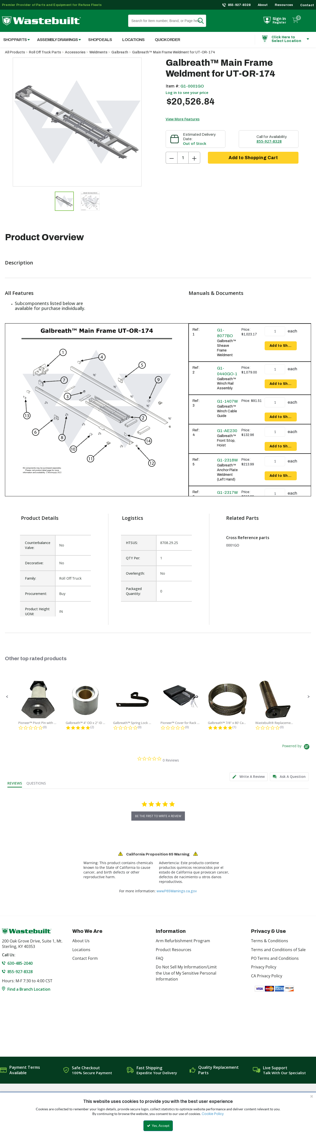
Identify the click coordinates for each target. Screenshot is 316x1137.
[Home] (41, 20)
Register (279, 22)
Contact (307, 5)
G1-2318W (227, 460)
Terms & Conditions (269, 940)
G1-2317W (227, 492)
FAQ (159, 958)
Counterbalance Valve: (37, 545)
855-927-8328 (239, 5)
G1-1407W (227, 401)
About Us (81, 940)
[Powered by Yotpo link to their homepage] (296, 747)
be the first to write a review (158, 816)
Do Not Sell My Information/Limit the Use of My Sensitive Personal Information (186, 973)
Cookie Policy (213, 1114)
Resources (284, 5)
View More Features (182, 119)
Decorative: (34, 563)
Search (203, 21)
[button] (7, 697)
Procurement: (36, 593)
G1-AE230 (227, 430)
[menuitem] (56, 39)
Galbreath (119, 52)
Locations (81, 949)
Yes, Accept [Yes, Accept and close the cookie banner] (158, 1126)
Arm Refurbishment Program (183, 940)
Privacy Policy (263, 967)
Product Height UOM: (37, 611)
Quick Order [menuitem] (167, 40)
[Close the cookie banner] (312, 1096)
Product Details (40, 518)
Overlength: (135, 573)
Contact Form (85, 958)
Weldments (98, 52)
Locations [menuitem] (133, 40)
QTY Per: (133, 558)
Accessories (75, 52)
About (263, 5)
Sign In (279, 19)
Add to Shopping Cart (253, 157)
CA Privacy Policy (266, 976)
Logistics (132, 518)
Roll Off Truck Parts (45, 52)
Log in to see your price (187, 92)
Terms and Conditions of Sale (278, 949)
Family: (30, 578)
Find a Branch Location (28, 989)
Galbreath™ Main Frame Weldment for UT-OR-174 (173, 52)
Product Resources (173, 949)
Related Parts (242, 518)
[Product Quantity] (183, 158)
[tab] (249, 776)
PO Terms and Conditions (275, 958)
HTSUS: (132, 542)
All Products (15, 52)
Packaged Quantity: (134, 591)
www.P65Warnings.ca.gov (177, 891)
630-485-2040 (20, 963)
